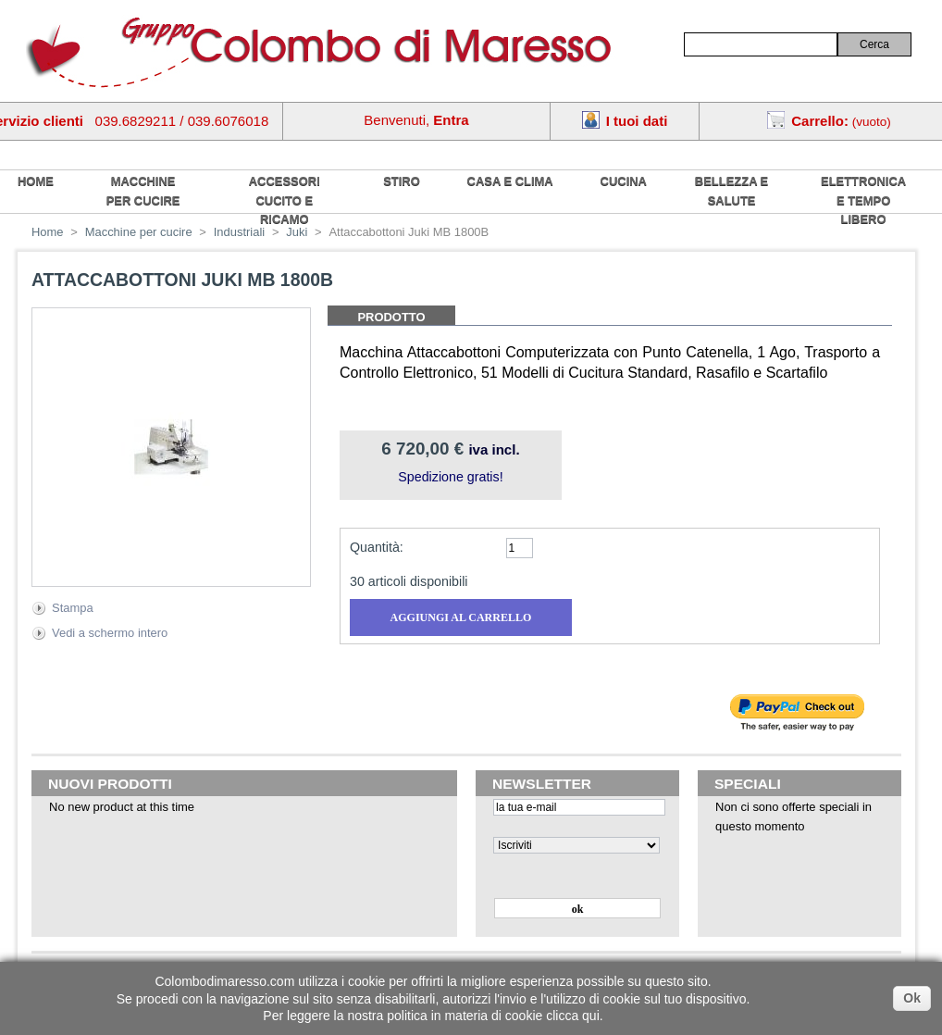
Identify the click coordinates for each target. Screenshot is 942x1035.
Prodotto (391, 317)
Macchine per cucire (143, 190)
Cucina (624, 181)
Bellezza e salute (731, 190)
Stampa (72, 608)
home (36, 181)
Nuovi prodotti (110, 784)
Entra (450, 120)
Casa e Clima (510, 181)
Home (47, 232)
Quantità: (376, 547)
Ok (912, 998)
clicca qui (573, 1015)
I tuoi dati (637, 121)
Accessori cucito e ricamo (284, 200)
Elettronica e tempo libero (863, 200)
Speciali (747, 784)
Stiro (401, 181)
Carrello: (820, 121)
